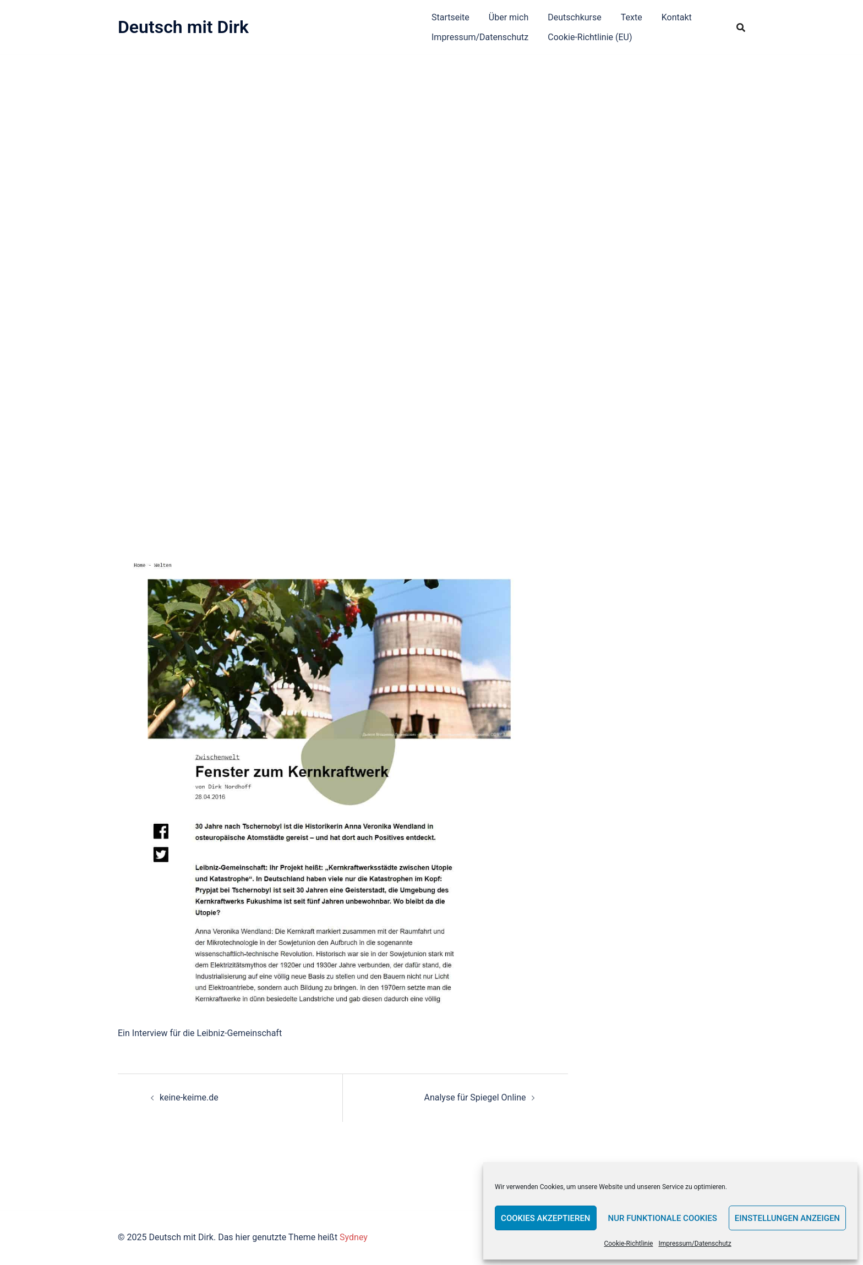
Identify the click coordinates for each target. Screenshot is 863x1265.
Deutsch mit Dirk (183, 27)
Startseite (450, 17)
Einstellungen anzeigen (787, 1218)
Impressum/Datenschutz (694, 1243)
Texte (631, 17)
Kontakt (677, 17)
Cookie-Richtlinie (628, 1243)
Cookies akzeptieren (545, 1218)
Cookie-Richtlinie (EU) (590, 37)
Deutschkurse (575, 17)
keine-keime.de (189, 1097)
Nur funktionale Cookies (662, 1218)
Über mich (508, 17)
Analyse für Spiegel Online (475, 1097)
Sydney (354, 1237)
